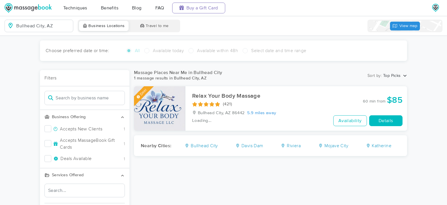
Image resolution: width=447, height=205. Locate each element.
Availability (350, 120)
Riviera (291, 146)
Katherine (378, 146)
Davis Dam (249, 146)
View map (405, 26)
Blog (137, 8)
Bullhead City (201, 146)
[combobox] (43, 25)
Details (386, 120)
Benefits (109, 8)
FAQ (159, 8)
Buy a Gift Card (198, 7)
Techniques (75, 8)
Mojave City (333, 146)
